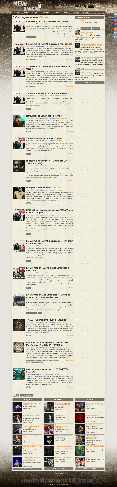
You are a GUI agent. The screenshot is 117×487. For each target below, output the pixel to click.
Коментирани (86, 28)
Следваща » (28, 395)
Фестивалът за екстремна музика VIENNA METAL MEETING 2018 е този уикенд (47, 343)
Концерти (67, 12)
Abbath (29, 360)
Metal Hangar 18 (64, 484)
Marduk (29, 362)
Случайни (96, 28)
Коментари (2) (69, 108)
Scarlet (82, 20)
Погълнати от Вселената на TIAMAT (44, 116)
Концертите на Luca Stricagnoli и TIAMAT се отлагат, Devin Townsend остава (48, 296)
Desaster (42, 360)
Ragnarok (34, 362)
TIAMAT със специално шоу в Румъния (46, 320)
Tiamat (28, 37)
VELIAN (34, 37)
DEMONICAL (35, 360)
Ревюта (46, 12)
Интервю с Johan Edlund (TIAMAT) (43, 187)
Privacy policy (58, 473)
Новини (26, 12)
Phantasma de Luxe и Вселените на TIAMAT (48, 21)
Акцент (58, 46)
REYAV (46, 23)
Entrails (48, 360)
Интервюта (56, 12)
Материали (35, 12)
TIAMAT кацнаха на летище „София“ (44, 138)
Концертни (64, 46)
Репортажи (64, 23)
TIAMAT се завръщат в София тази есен (46, 93)
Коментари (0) (69, 36)
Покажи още (89, 82)
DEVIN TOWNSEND (32, 313)
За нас (76, 12)
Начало (17, 12)
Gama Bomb (54, 360)
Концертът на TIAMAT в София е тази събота (49, 44)
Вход (58, 475)
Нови (77, 28)
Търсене (85, 12)
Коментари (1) (69, 131)
